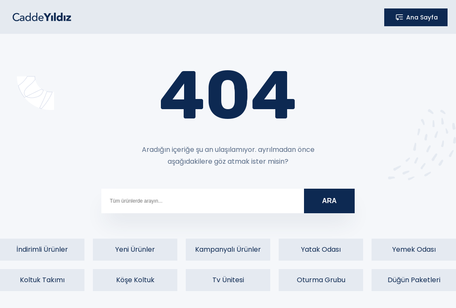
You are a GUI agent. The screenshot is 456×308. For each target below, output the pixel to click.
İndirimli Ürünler (42, 249)
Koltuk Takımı (42, 280)
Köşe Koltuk (135, 280)
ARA (329, 200)
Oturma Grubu (321, 280)
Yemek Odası (414, 249)
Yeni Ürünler (135, 249)
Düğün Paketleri (414, 280)
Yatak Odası (321, 249)
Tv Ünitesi (228, 280)
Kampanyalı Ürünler (228, 249)
